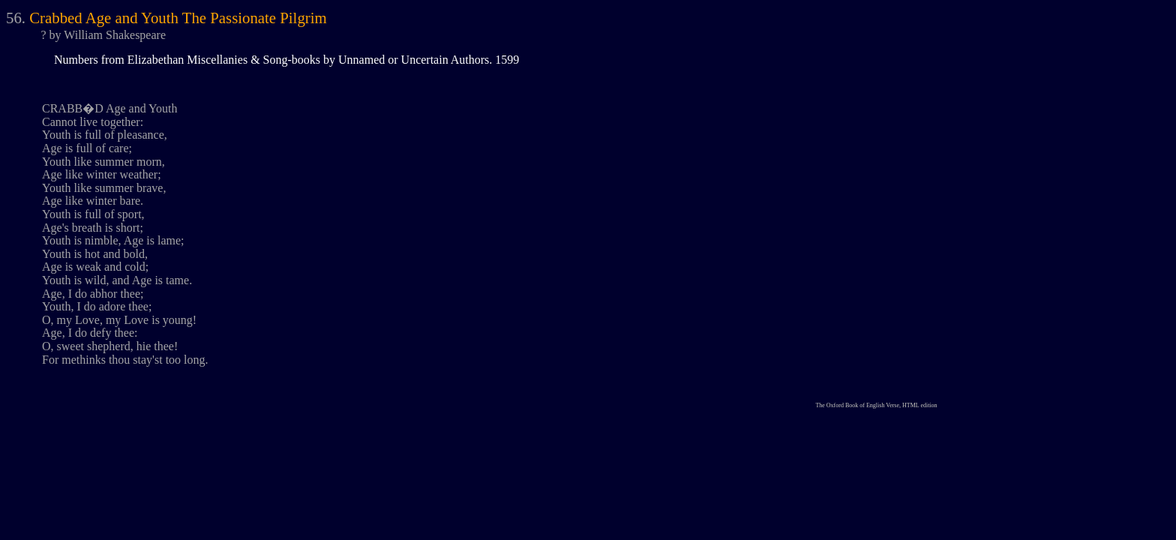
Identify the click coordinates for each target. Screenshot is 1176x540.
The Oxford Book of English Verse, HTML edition (876, 405)
